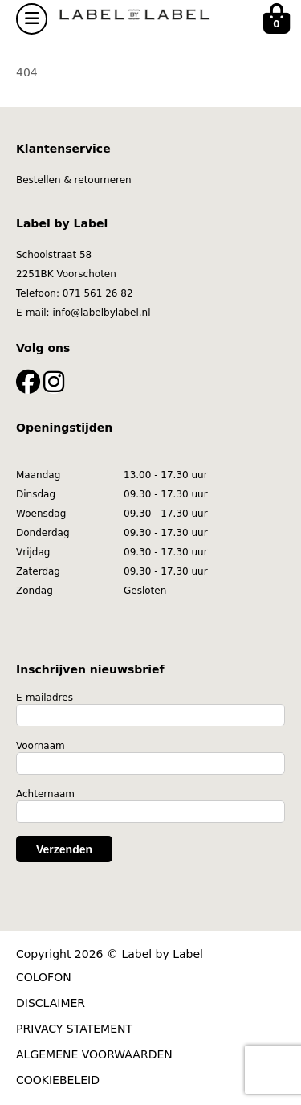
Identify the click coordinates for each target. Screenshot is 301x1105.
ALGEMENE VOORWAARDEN (94, 1054)
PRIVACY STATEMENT (74, 1028)
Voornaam (40, 745)
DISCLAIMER (50, 1003)
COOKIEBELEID (58, 1080)
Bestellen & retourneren (74, 180)
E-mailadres (44, 697)
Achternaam (45, 794)
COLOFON (43, 977)
